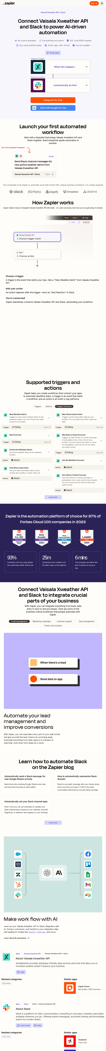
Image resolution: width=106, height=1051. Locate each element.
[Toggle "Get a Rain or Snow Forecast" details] (79, 480)
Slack (63, 12)
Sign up (94, 3)
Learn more (23, 1026)
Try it (49, 174)
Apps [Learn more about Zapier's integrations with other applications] (18, 954)
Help (20, 972)
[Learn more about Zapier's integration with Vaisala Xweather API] (6, 957)
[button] (53, 108)
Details (51, 156)
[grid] (25, 235)
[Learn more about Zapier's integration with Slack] (6, 1008)
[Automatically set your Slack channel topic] (27, 807)
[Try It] (27, 427)
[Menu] (102, 3)
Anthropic (41, 932)
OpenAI (31, 932)
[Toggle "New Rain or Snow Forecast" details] (79, 441)
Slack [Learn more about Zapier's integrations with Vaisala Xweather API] (26, 1004)
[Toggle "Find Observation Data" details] (27, 470)
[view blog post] (26, 783)
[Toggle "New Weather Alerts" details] (27, 418)
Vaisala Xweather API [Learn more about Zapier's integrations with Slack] (32, 954)
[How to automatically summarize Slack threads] (80, 784)
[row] (25, 235)
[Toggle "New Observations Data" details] (79, 418)
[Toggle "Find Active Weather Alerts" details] (27, 452)
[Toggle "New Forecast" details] (27, 436)
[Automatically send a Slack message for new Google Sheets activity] (27, 784)
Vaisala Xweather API (50, 12)
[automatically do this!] (53, 85)
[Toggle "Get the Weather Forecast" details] (79, 461)
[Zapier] (8, 3)
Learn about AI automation (16, 938)
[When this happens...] (53, 67)
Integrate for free (53, 100)
